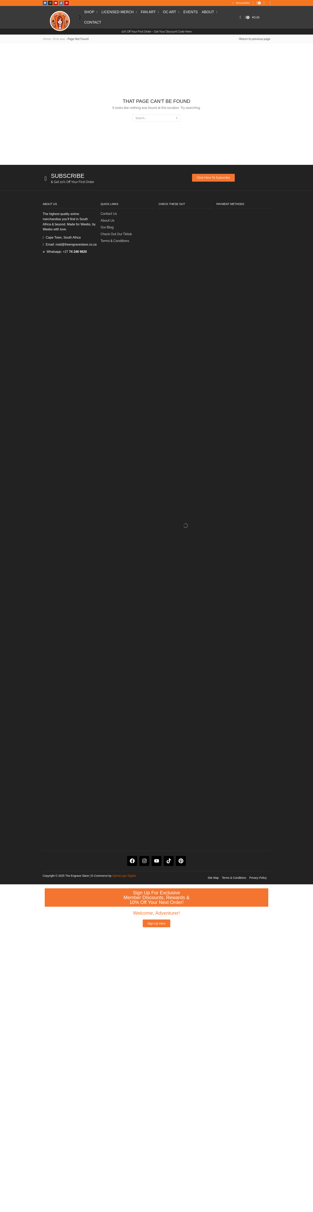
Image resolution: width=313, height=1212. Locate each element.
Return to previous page (254, 39)
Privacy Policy (258, 1158)
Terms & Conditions (234, 1158)
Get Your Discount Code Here (173, 31)
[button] (241, 3)
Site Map (213, 1158)
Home (47, 39)
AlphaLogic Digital (124, 1156)
